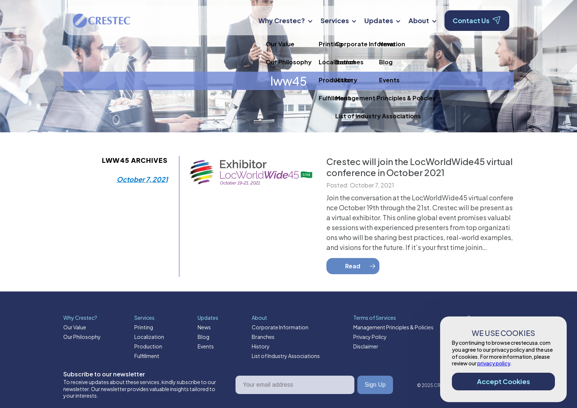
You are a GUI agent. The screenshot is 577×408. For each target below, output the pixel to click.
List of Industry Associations (286, 355)
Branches (263, 336)
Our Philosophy (82, 336)
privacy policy (493, 363)
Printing (143, 327)
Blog (203, 336)
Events (206, 346)
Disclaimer (365, 346)
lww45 (288, 81)
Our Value (74, 327)
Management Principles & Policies (393, 327)
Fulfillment (146, 355)
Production (148, 346)
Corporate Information (280, 327)
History (261, 346)
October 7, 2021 (142, 179)
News (204, 327)
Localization (149, 336)
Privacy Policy (370, 336)
